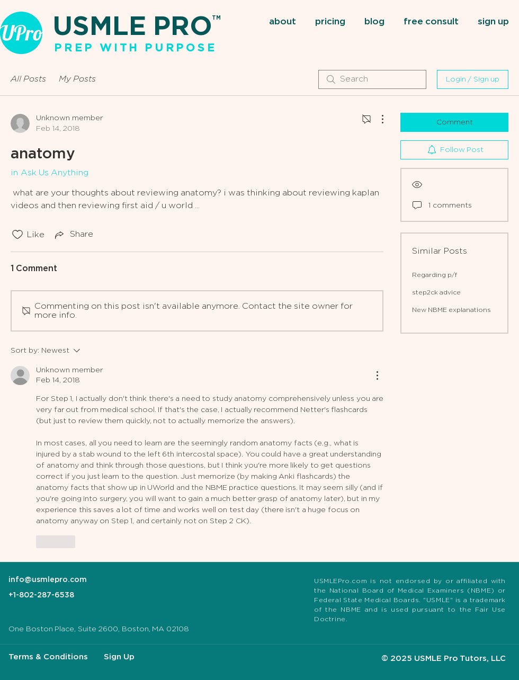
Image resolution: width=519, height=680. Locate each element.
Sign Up (119, 657)
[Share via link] (73, 234)
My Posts (77, 79)
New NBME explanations (451, 310)
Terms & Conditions (48, 657)
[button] (284, 22)
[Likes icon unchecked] (17, 234)
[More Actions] (377, 119)
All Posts (28, 79)
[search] (372, 79)
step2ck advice (436, 293)
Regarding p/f (434, 275)
